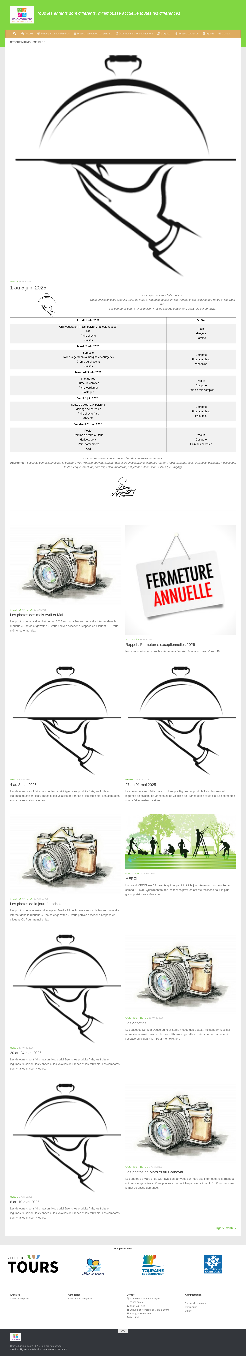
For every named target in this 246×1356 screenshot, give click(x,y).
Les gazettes (135, 1023)
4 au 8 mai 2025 (23, 785)
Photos (28, 609)
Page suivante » (225, 1228)
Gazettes (16, 609)
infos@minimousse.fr (139, 1313)
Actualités (132, 639)
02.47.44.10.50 (136, 1306)
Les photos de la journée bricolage (38, 904)
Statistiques (191, 1307)
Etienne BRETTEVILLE (55, 1349)
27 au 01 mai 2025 (140, 785)
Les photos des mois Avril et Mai (36, 615)
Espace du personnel (196, 1303)
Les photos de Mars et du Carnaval (154, 1172)
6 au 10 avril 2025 (25, 1202)
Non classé (132, 873)
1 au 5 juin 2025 (28, 288)
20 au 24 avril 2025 (26, 1053)
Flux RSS (133, 1317)
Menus (14, 281)
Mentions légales (19, 1349)
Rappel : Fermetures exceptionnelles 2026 (160, 645)
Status (188, 1310)
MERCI (131, 879)
